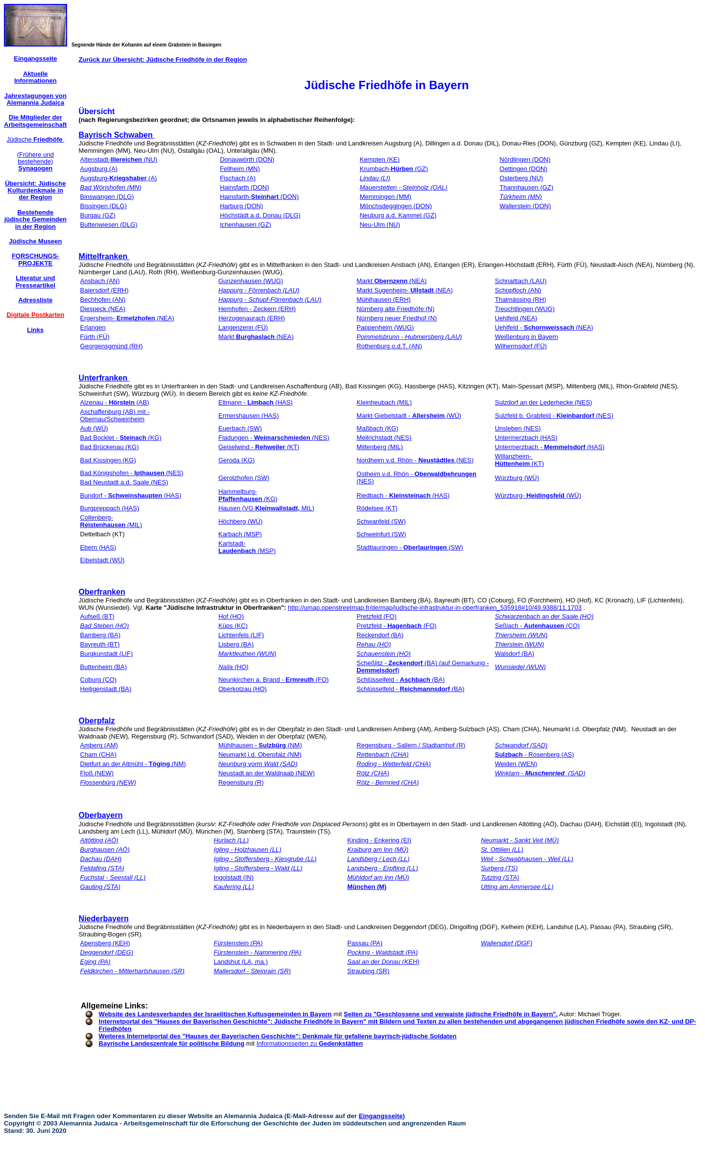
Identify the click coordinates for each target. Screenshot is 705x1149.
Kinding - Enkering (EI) (379, 840)
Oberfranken (102, 592)
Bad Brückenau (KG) (109, 447)
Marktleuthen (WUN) (247, 653)
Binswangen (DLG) (107, 196)
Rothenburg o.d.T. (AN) (389, 346)
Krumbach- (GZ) (394, 168)
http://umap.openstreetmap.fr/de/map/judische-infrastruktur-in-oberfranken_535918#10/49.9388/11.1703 (435, 607)
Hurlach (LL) (231, 840)
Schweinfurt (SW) (381, 534)
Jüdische (35, 139)
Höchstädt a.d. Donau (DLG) (260, 215)
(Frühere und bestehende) (35, 161)
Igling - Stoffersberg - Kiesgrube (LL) (264, 858)
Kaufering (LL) (233, 886)
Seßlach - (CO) (537, 625)
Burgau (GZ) (98, 215)
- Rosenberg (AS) (534, 754)
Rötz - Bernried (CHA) (387, 782)
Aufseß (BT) (97, 616)
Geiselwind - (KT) (258, 447)
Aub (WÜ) (94, 428)
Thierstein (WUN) (519, 644)
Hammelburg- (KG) (248, 495)
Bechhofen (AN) (103, 299)
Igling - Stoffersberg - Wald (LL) (257, 868)
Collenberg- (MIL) (111, 521)
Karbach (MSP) (240, 534)
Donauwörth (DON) (247, 159)
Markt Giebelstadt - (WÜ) (408, 415)
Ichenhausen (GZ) (245, 224)
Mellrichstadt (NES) (383, 437)
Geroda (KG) (236, 460)
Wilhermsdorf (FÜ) (521, 346)
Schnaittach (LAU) (521, 281)
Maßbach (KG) (377, 428)
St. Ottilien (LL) (502, 849)
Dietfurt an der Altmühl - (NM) (133, 763)
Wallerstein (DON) (525, 206)
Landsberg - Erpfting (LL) (382, 868)
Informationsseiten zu (310, 1043)
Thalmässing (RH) (520, 299)
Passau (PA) (364, 943)
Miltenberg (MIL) (379, 447)
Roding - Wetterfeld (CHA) (393, 763)
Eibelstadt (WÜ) (102, 560)
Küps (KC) (233, 625)
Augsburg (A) (99, 168)
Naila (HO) (233, 666)
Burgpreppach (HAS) (110, 508)
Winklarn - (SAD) (540, 773)
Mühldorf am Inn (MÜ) (378, 877)
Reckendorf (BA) (379, 635)
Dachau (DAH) (101, 858)
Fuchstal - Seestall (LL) (113, 877)
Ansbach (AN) (100, 281)
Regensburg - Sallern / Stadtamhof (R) (410, 745)
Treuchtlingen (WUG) (525, 308)
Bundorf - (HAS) (131, 495)
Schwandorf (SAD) (521, 745)
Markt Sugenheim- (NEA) (404, 290)
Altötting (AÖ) (99, 840)
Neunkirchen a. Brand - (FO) (273, 679)
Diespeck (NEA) (102, 308)
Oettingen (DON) (523, 168)
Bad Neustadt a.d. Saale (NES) (124, 482)
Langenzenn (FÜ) (243, 327)
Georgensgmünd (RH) (111, 346)
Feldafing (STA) (102, 868)
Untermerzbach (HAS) (526, 437)
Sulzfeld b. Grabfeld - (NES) (554, 415)
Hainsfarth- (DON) (259, 196)
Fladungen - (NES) (273, 437)
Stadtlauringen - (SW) (409, 547)
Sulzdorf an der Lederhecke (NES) (543, 402)
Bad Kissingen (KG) (108, 460)
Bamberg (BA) (100, 635)
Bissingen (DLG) (103, 206)
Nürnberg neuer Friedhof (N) (396, 318)
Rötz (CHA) (372, 773)
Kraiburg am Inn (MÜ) (377, 849)
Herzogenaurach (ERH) (251, 318)
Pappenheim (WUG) (385, 327)
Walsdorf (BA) (514, 653)
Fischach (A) (238, 178)
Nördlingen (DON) (524, 159)
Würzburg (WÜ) (517, 477)
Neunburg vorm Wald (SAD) (258, 763)
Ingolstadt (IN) (233, 877)
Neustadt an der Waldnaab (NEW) (266, 773)
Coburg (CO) (98, 679)
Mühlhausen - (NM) (260, 745)
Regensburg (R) (241, 782)
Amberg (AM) (99, 745)
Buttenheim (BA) (103, 666)
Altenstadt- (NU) (119, 159)
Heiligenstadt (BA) (106, 689)
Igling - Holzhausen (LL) (247, 849)
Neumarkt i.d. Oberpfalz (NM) (260, 754)
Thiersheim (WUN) (521, 635)
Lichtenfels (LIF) (241, 635)
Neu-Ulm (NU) (380, 224)
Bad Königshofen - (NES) (132, 473)
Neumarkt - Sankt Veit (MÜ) (520, 840)
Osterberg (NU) (521, 178)
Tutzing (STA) (500, 877)
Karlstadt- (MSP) (247, 547)
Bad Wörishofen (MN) (110, 187)
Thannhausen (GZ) (526, 187)
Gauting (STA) (100, 886)
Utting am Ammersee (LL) (517, 886)
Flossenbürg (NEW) (108, 782)
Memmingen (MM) (385, 196)
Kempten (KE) (380, 159)
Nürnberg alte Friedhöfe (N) (395, 308)
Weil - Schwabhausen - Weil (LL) (527, 858)
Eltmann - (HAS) (255, 402)
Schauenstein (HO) (383, 653)
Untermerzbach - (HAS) (550, 447)
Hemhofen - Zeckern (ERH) (257, 308)
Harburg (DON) (241, 206)
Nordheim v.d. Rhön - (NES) (414, 460)
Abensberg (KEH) (105, 943)
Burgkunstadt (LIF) (106, 653)
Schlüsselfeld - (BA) (400, 679)
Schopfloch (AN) (518, 290)
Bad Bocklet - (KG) (121, 437)
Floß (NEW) (97, 773)
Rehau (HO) (373, 644)
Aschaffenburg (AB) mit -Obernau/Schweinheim (115, 415)
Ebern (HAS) (98, 547)
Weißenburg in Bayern (526, 336)
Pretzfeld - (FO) (396, 625)
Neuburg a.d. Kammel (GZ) (398, 215)
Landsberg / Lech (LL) (378, 858)
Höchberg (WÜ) (240, 521)
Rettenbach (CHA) (382, 754)
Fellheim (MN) (240, 168)
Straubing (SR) (368, 971)
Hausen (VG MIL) (266, 508)
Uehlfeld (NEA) (516, 318)
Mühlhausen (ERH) (383, 299)
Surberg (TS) (499, 868)
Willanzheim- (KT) (519, 460)
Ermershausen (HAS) (248, 415)
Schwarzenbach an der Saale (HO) (544, 616)
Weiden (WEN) (516, 763)
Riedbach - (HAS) (402, 495)
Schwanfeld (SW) (380, 521)
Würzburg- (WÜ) (538, 495)
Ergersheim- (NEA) (127, 318)
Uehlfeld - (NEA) (544, 327)
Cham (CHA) (98, 754)
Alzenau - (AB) (114, 402)
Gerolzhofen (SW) (243, 477)
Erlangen (93, 327)
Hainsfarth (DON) (244, 187)
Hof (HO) (231, 616)
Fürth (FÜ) (95, 336)
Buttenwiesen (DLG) (109, 224)
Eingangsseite (381, 1116)
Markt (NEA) (391, 281)
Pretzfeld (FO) (376, 616)
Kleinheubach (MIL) (384, 402)
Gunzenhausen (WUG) (250, 281)
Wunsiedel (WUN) (520, 666)
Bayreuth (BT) (100, 644)
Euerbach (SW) (240, 428)
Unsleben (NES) (518, 428)
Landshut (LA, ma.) (240, 961)
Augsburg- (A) (118, 178)
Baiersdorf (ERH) (104, 290)
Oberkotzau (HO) (242, 689)
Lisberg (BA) (236, 644)
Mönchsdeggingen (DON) (396, 206)
